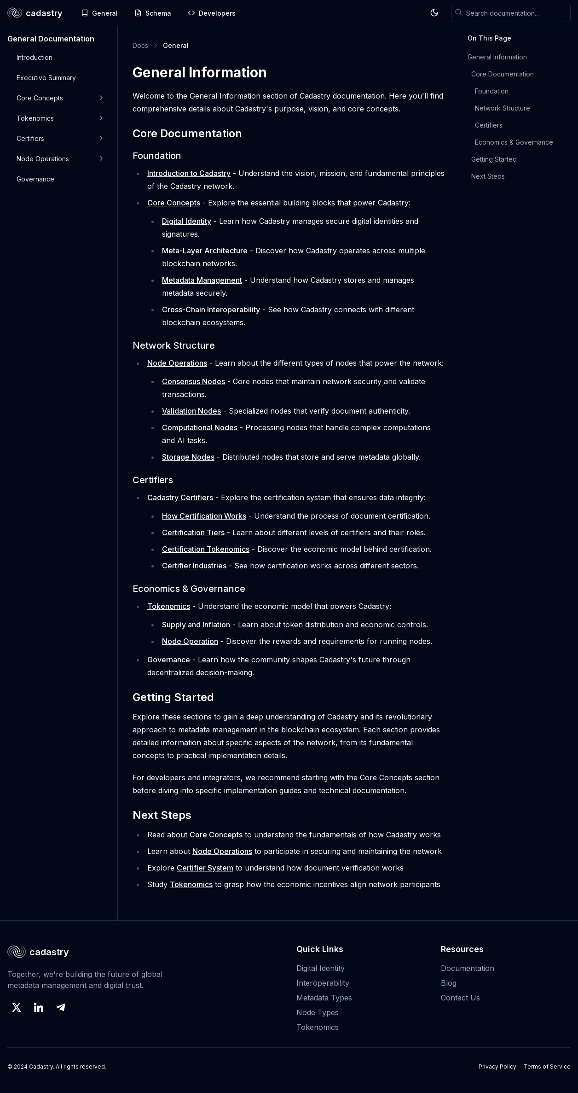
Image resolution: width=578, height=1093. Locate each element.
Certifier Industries (194, 565)
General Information (497, 57)
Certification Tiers (193, 532)
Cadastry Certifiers (180, 497)
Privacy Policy (497, 1066)
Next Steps (488, 176)
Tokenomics (168, 606)
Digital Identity (186, 221)
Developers (212, 13)
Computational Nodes (199, 427)
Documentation (467, 968)
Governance (168, 659)
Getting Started (494, 159)
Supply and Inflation (196, 624)
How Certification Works (204, 515)
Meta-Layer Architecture (205, 250)
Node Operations (177, 363)
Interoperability (322, 983)
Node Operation (190, 641)
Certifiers (489, 125)
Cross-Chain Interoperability (211, 309)
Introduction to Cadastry (189, 173)
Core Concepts (173, 202)
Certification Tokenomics (205, 549)
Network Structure (502, 108)
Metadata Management (202, 280)
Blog (449, 983)
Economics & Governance (514, 142)
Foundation (492, 91)
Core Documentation (502, 74)
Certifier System (205, 867)
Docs (140, 45)
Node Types (317, 1012)
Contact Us (460, 997)
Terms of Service (547, 1066)
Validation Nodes (191, 410)
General (99, 13)
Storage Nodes (188, 457)
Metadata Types (324, 997)
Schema (152, 13)
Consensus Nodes (193, 381)
